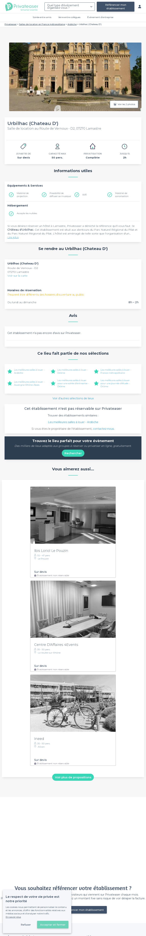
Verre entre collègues (69, 17)
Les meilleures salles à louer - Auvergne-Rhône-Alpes (29, 383)
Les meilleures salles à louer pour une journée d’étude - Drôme (115, 383)
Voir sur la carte (17, 275)
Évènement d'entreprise (100, 17)
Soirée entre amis (42, 17)
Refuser (26, 924)
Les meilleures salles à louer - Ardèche (73, 422)
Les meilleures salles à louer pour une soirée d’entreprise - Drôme (73, 383)
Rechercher (73, 453)
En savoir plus (13, 916)
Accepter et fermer (52, 924)
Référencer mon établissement (115, 6)
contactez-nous (103, 428)
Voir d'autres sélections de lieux (73, 398)
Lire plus (13, 237)
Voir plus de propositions (73, 777)
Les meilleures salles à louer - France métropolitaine (116, 371)
